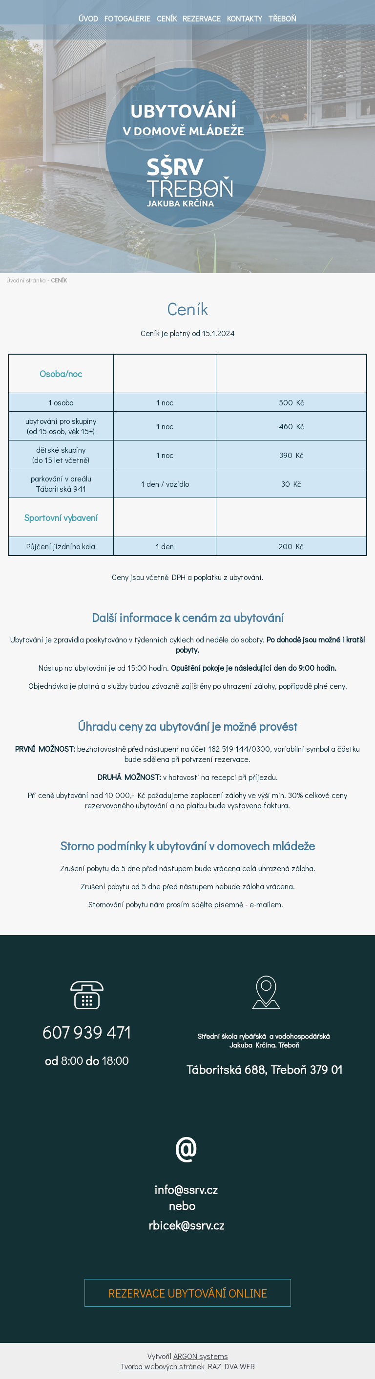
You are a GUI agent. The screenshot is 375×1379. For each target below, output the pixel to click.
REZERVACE (202, 18)
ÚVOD (88, 18)
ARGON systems (200, 1356)
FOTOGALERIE (127, 18)
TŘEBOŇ (282, 18)
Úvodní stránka (26, 280)
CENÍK (167, 18)
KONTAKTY (244, 18)
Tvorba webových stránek (162, 1366)
